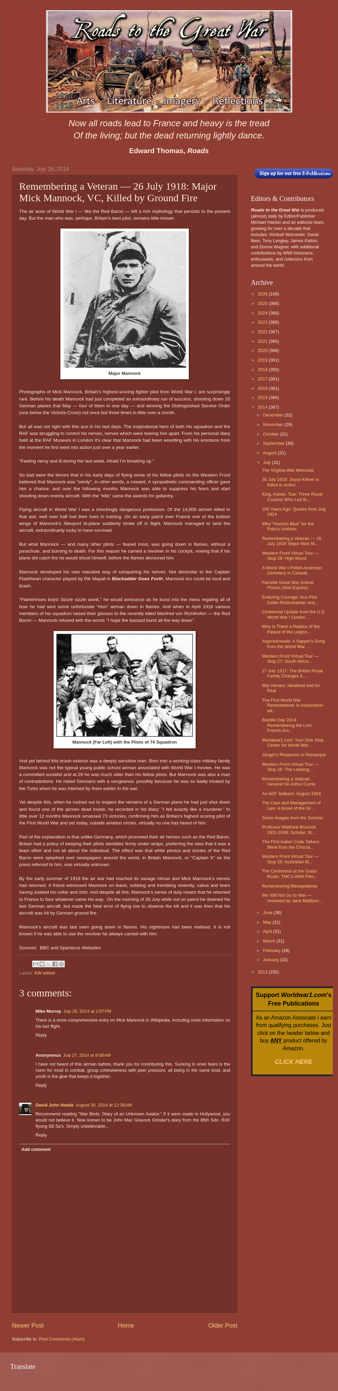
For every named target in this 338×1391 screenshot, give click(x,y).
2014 (263, 407)
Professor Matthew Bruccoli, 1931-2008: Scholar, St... (289, 829)
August (270, 452)
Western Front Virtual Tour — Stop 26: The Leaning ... (290, 767)
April (268, 931)
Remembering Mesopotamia (289, 886)
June (268, 912)
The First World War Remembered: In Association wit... (292, 705)
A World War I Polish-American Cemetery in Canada (292, 570)
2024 (263, 313)
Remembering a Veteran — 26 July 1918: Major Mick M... (291, 541)
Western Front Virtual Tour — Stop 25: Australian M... (290, 859)
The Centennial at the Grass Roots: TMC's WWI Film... (289, 873)
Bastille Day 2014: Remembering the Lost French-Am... (286, 725)
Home (126, 1325)
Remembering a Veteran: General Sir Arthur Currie (288, 781)
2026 (263, 293)
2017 (263, 378)
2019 (263, 360)
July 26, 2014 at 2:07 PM (87, 1011)
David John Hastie (55, 1105)
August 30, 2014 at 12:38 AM (104, 1105)
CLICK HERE (293, 1061)
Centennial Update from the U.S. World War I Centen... (293, 614)
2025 (263, 303)
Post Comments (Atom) (62, 1339)
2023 (263, 322)
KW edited (44, 973)
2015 (263, 397)
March (269, 940)
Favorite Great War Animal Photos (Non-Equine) (287, 585)
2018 (263, 369)
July (267, 462)
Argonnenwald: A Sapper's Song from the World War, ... (293, 644)
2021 (263, 341)
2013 (263, 972)
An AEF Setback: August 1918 (291, 793)
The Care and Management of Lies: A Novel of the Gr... (291, 805)
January (271, 959)
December (273, 415)
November (273, 424)
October (271, 434)
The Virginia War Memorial (288, 470)
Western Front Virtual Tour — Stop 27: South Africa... (290, 659)
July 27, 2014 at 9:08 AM (87, 1055)
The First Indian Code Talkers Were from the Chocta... (290, 844)
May (267, 922)
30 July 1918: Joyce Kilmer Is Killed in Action (290, 482)
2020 (263, 350)
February (272, 950)
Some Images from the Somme (292, 817)
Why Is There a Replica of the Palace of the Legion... (291, 629)
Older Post (222, 1325)
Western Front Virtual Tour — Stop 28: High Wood (290, 556)
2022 (263, 331)
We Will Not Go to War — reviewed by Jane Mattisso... (292, 898)
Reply (41, 1035)
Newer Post (28, 1325)
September (274, 443)
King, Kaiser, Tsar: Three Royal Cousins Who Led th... (292, 497)
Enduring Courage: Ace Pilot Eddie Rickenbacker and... (290, 600)
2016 (263, 388)
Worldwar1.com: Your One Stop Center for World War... (292, 742)
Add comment (36, 1149)
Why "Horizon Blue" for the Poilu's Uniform (288, 526)
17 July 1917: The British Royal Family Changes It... (292, 673)
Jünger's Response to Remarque (294, 754)
